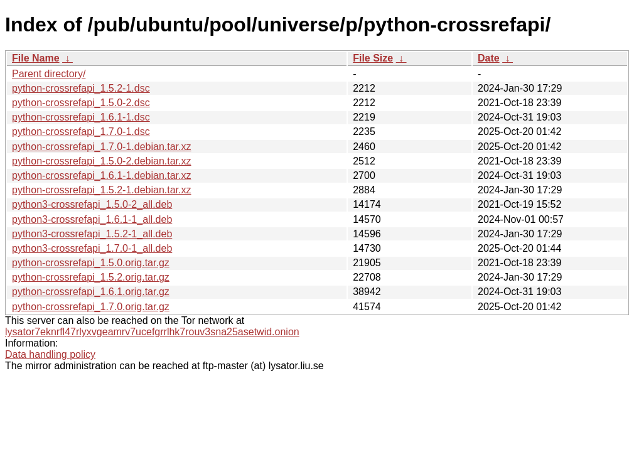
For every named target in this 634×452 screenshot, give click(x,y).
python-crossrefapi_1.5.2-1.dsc (81, 88)
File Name (36, 58)
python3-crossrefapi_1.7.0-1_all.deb (92, 248)
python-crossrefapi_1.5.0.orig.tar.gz (90, 262)
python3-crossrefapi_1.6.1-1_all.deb (92, 219)
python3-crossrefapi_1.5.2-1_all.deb (92, 234)
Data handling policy (50, 354)
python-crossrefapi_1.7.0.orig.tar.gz (90, 306)
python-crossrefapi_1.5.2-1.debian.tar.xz (101, 190)
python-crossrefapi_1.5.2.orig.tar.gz (90, 277)
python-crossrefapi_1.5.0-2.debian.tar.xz (101, 161)
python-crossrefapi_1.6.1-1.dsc (81, 117)
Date (489, 58)
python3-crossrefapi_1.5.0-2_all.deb (92, 204)
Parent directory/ (48, 73)
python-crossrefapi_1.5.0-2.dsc (81, 102)
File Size (373, 58)
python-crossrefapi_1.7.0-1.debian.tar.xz (101, 146)
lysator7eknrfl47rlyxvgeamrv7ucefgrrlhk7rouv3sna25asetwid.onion (152, 331)
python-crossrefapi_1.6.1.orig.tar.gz (90, 291)
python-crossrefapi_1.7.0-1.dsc (81, 131)
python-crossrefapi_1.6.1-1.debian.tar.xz (101, 175)
